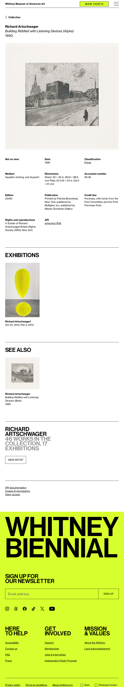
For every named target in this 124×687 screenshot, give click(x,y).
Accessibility (12, 642)
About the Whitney (94, 642)
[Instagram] (7, 608)
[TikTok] (33, 608)
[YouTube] (52, 608)
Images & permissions (17, 491)
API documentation (15, 487)
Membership (52, 648)
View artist (15, 459)
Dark (85, 684)
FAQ (7, 654)
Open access (12, 494)
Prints (87, 162)
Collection (14, 17)
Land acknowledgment (97, 648)
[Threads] (16, 608)
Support (49, 642)
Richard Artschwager (21, 26)
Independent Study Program (61, 660)
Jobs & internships (55, 654)
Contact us (11, 648)
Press (8, 660)
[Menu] (116, 4)
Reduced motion (106, 684)
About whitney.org (62, 684)
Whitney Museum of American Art (25, 3)
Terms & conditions (36, 684)
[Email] (51, 594)
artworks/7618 (53, 223)
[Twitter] (42, 608)
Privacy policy (12, 684)
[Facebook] (24, 608)
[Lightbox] (62, 96)
